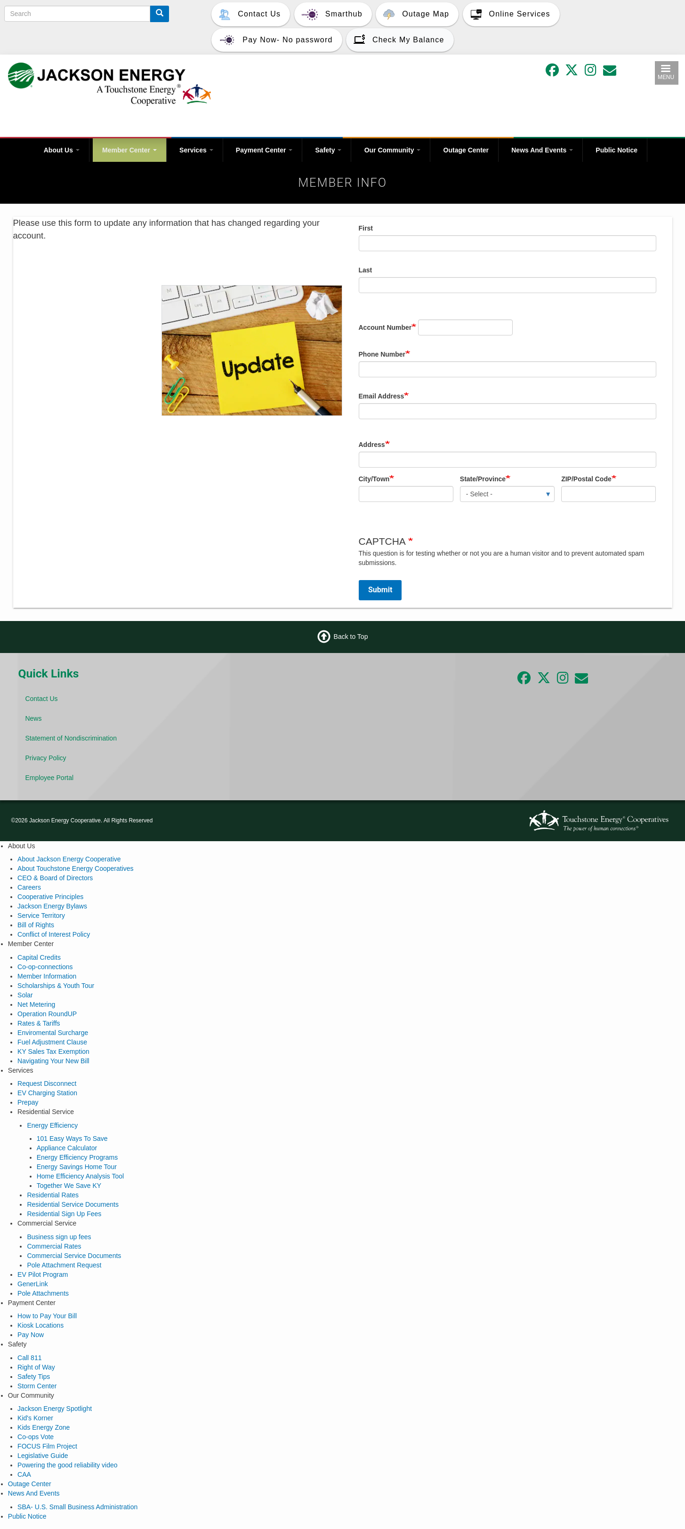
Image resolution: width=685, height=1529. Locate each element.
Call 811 (29, 1358)
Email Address (381, 396)
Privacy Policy (45, 758)
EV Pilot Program (42, 1274)
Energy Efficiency (52, 1125)
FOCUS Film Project (47, 1446)
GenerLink (32, 1284)
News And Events (542, 150)
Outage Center (466, 150)
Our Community (392, 150)
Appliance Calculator (67, 1148)
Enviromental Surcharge (52, 1032)
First (366, 228)
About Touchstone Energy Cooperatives (75, 868)
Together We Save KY (69, 1185)
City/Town (374, 479)
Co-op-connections (45, 967)
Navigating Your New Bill (53, 1061)
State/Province (483, 479)
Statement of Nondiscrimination (71, 738)
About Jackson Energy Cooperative (69, 859)
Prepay (27, 1102)
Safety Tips (33, 1376)
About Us (62, 150)
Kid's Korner (35, 1418)
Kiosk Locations (40, 1325)
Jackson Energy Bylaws (52, 906)
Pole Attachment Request (64, 1265)
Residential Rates (53, 1195)
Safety (328, 150)
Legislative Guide (42, 1455)
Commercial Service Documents (74, 1255)
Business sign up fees (59, 1237)
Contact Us (41, 698)
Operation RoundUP (47, 1014)
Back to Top (351, 636)
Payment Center (264, 150)
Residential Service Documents (73, 1204)
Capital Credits (39, 957)
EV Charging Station (47, 1093)
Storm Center (36, 1386)
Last (365, 270)
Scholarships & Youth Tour (55, 985)
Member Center (129, 150)
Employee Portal (49, 777)
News (33, 718)
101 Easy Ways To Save (72, 1138)
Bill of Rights (35, 925)
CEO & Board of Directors (55, 878)
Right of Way (36, 1367)
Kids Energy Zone (43, 1427)
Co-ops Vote (35, 1437)
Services (196, 150)
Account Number (385, 327)
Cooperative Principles (50, 896)
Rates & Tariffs (38, 1023)
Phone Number (382, 354)
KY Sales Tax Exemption (53, 1051)
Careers (29, 887)
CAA (24, 1474)
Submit (380, 589)
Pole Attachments (43, 1293)
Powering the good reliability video (67, 1465)
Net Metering (36, 1004)
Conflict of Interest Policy (53, 934)
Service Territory (41, 915)
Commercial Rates (54, 1246)
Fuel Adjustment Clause (52, 1042)
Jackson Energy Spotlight (54, 1408)
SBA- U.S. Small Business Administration (77, 1507)
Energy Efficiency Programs (77, 1157)
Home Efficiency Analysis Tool (80, 1176)
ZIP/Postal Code (586, 479)
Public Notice (616, 150)
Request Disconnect (46, 1083)
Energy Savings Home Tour (77, 1167)
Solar (25, 995)
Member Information (46, 976)
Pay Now (30, 1334)
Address (372, 444)
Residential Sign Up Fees (64, 1214)
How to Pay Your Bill (47, 1316)
